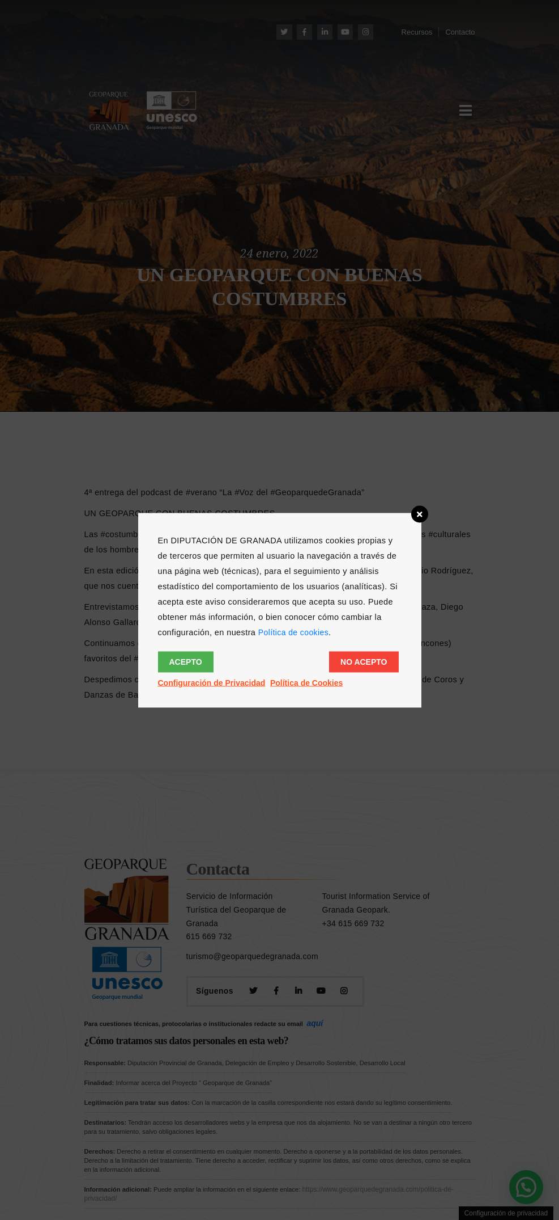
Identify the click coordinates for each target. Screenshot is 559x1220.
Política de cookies (293, 631)
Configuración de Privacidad (212, 682)
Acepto (185, 661)
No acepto (363, 661)
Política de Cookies (306, 682)
